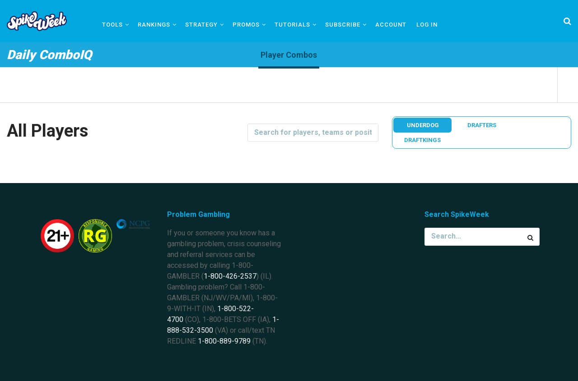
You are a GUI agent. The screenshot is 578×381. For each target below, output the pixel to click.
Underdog (423, 125)
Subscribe (342, 24)
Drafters (481, 125)
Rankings (154, 24)
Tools (112, 24)
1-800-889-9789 (224, 341)
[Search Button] (531, 237)
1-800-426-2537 (230, 276)
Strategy (201, 24)
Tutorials (292, 24)
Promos (246, 24)
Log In (427, 24)
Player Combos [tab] (289, 55)
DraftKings (422, 140)
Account (390, 24)
